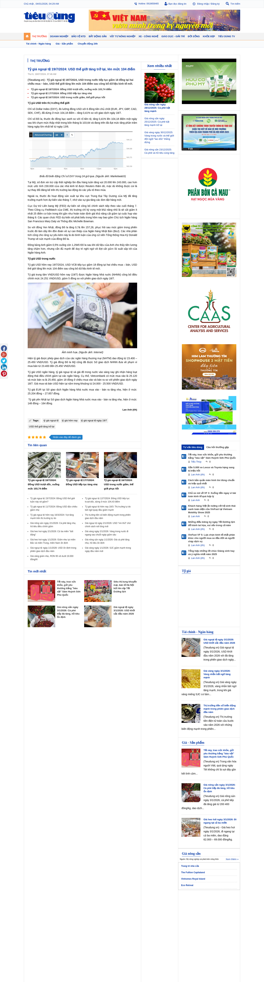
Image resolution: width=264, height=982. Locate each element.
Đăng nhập (203, 3)
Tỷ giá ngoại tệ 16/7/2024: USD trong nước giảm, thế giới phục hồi (68, 97)
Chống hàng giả (141, 911)
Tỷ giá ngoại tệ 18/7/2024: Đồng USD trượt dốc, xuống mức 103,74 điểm (71, 89)
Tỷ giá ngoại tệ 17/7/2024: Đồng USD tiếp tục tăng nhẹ (61, 93)
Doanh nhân (86, 904)
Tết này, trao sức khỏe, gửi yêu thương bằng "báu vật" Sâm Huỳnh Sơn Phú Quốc (68, 588)
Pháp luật (164, 908)
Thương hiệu (86, 911)
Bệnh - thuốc (192, 908)
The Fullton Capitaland (193, 872)
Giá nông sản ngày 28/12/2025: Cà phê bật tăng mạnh (157, 107)
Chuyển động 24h (36, 904)
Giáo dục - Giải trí (37, 925)
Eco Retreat (187, 885)
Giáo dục (31, 930)
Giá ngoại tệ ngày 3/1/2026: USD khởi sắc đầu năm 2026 (124, 610)
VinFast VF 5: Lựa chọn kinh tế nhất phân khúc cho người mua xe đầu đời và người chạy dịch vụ (211, 538)
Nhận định (112, 908)
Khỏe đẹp (191, 899)
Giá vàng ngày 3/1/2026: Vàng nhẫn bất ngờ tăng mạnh (217, 674)
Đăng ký (215, 3)
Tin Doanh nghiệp (89, 915)
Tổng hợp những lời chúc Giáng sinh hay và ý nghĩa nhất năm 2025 (211, 553)
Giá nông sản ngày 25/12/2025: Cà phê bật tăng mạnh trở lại (156, 121)
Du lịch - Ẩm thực (168, 915)
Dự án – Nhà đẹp (115, 911)
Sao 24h (31, 937)
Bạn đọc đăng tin (177, 3)
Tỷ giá (31, 102)
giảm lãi (112, 248)
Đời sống (165, 899)
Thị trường (33, 899)
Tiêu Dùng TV (61, 899)
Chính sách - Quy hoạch (119, 904)
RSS (237, 970)
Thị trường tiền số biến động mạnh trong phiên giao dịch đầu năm (219, 708)
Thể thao (164, 919)
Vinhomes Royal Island (193, 879)
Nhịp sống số (60, 933)
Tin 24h (163, 904)
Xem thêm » (232, 859)
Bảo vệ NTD (140, 899)
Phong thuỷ (112, 915)
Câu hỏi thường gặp (217, 447)
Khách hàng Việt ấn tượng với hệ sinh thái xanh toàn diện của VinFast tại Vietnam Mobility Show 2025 (212, 509)
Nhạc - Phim (33, 941)
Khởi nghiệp (86, 908)
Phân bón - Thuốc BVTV (225, 908)
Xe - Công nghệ (62, 925)
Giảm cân (191, 904)
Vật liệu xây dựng (115, 919)
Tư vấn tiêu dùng (192, 447)
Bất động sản (114, 899)
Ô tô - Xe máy (60, 930)
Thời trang (191, 915)
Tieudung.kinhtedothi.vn (188, 962)
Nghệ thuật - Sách (36, 933)
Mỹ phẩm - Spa (193, 911)
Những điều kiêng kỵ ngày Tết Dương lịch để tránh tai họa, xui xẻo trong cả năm (211, 524)
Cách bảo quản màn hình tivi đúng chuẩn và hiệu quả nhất (211, 482)
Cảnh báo (138, 915)
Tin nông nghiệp (221, 904)
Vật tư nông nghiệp (223, 899)
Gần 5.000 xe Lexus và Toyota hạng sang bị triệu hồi (211, 469)
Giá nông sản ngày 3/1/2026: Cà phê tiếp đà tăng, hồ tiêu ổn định (219, 788)
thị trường (53, 102)
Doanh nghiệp (88, 899)
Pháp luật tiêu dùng (143, 904)
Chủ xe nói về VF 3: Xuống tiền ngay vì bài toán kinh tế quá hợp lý (212, 495)
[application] (209, 132)
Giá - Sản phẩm (193, 742)
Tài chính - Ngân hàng (197, 632)
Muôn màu (165, 911)
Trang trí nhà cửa (190, 866)
